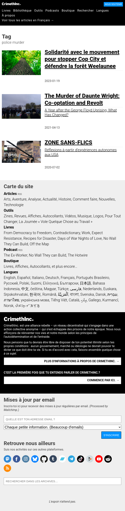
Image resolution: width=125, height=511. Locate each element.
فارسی (75, 289)
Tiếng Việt (59, 300)
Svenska (87, 294)
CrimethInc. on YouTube (99, 459)
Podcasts (52, 10)
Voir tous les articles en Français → (28, 20)
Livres (6, 10)
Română (49, 294)
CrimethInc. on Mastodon (7, 459)
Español (23, 277)
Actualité (50, 199)
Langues (102, 10)
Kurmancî (110, 300)
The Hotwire (78, 255)
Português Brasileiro (92, 277)
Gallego (94, 300)
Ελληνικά (50, 283)
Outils (38, 10)
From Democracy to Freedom (27, 233)
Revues (20, 216)
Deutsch (52, 277)
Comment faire (85, 199)
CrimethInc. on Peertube (89, 459)
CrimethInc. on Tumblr (53, 459)
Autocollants (53, 216)
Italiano (38, 277)
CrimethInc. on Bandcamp (62, 459)
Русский (11, 283)
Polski (24, 283)
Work (86, 233)
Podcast (10, 249)
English (10, 277)
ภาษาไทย (11, 300)
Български (69, 283)
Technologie (14, 205)
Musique (85, 216)
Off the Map (39, 244)
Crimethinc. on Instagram (25, 459)
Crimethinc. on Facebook (16, 459)
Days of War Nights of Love (80, 238)
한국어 (35, 294)
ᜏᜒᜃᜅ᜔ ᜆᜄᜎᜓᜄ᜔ (27, 305)
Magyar (50, 289)
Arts (7, 199)
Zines (8, 216)
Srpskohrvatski (16, 294)
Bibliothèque (22, 10)
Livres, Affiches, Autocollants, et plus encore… (40, 266)
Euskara (109, 289)
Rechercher (85, 10)
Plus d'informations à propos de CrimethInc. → (81, 361)
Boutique (68, 10)
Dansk (101, 294)
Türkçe (62, 289)
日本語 (85, 283)
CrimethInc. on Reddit (108, 459)
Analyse (34, 199)
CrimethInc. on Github (44, 459)
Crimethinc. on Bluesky (35, 459)
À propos (8, 15)
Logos (98, 216)
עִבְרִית (112, 294)
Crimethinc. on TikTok (80, 459)
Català (74, 300)
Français (68, 277)
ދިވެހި (84, 300)
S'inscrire (111, 435)
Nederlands (92, 289)
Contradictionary (66, 233)
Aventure (19, 199)
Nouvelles (107, 199)
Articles (10, 193)
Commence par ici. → (103, 380)
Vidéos (70, 216)
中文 (25, 289)
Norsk (8, 305)
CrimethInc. (11, 4)
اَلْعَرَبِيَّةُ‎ (63, 294)
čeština (36, 289)
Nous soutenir (113, 4)
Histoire (65, 199)
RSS (20, 194)
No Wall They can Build (47, 255)
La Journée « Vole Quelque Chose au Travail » (55, 221)
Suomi (36, 283)
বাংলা (74, 294)
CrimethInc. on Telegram (71, 459)
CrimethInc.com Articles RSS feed (7, 468)
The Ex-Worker (15, 255)
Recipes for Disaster (39, 238)
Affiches (34, 216)
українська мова (35, 300)
